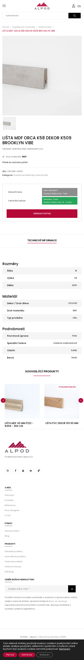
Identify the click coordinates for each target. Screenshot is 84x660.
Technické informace (42, 240)
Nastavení (64, 649)
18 (76, 270)
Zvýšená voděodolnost (65, 343)
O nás (8, 515)
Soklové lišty (45, 27)
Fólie (74, 335)
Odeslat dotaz (42, 213)
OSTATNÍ (72, 303)
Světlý (74, 350)
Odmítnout (27, 654)
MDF (75, 310)
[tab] (42, 240)
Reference (10, 505)
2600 (74, 285)
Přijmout (10, 654)
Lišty (75, 317)
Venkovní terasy (13, 566)
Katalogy (9, 571)
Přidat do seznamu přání (15, 162)
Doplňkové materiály (23, 27)
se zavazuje (60, 601)
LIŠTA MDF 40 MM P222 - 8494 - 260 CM (19, 424)
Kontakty (9, 500)
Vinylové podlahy (13, 561)
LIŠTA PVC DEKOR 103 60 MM (61, 423)
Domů (5, 27)
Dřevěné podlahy (13, 551)
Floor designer (12, 510)
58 (75, 277)
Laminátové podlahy (15, 556)
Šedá (74, 357)
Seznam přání (12, 530)
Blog (7, 535)
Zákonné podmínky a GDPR (52, 636)
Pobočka (9, 495)
